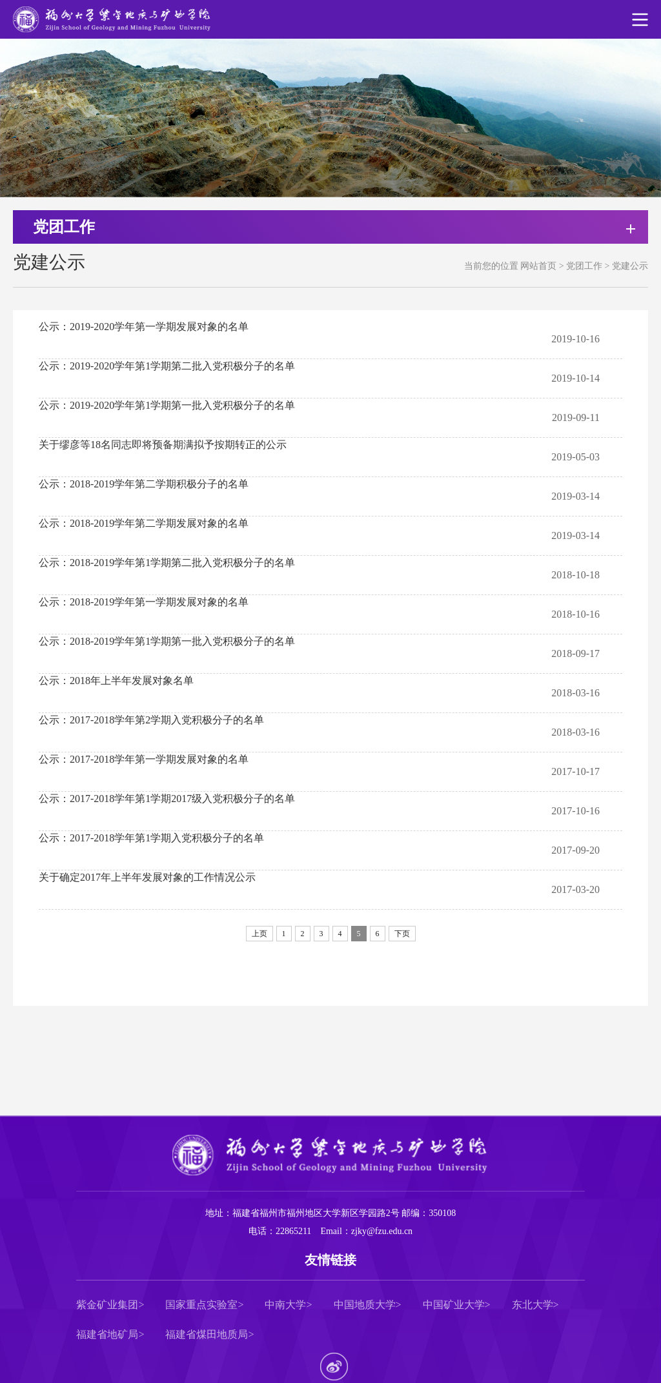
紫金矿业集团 (107, 1305)
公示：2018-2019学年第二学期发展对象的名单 (144, 523)
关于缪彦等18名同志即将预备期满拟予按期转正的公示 (163, 444)
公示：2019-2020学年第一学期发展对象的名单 (144, 326)
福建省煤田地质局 (206, 1334)
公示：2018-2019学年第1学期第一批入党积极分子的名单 (167, 641)
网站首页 (538, 266)
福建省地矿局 (107, 1334)
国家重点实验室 (201, 1305)
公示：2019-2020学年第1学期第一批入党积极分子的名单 (167, 405)
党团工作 (584, 266)
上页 (259, 933)
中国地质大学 (365, 1305)
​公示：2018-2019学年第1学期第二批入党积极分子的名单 (167, 562)
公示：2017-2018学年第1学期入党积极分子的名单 (151, 837)
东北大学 (532, 1305)
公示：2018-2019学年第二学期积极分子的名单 (144, 483)
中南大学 (285, 1305)
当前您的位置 (491, 266)
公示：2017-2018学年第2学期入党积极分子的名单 (151, 719)
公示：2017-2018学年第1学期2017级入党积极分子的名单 (167, 798)
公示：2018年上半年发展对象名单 (116, 680)
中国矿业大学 (454, 1305)
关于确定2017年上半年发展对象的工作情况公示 (147, 877)
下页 (402, 933)
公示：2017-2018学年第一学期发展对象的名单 (144, 759)
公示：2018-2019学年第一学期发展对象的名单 (144, 601)
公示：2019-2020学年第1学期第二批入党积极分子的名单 (167, 365)
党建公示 (630, 266)
